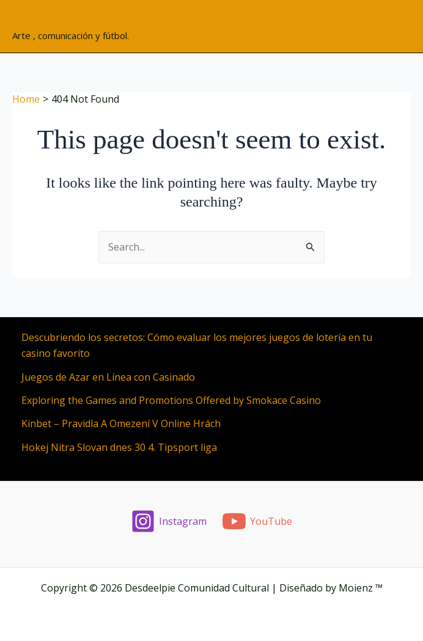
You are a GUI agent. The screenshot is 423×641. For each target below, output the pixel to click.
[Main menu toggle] (398, 26)
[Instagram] (169, 521)
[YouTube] (257, 521)
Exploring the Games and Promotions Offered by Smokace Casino (171, 400)
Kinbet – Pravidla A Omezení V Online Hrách (121, 423)
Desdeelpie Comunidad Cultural (121, 19)
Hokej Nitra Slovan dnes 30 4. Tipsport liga (119, 447)
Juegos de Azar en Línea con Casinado (108, 377)
